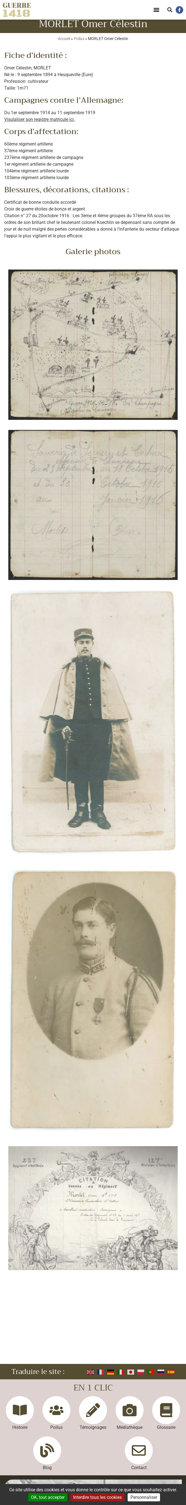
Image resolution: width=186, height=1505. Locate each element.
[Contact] (139, 1455)
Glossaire (166, 1432)
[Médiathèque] (130, 1415)
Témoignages (93, 1432)
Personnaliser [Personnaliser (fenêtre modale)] (143, 1497)
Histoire (19, 1432)
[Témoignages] (93, 1415)
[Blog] (47, 1455)
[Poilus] (56, 1415)
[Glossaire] (166, 1415)
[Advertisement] (93, 1327)
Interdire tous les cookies (97, 1497)
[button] (156, 10)
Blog (47, 1472)
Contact (139, 1472)
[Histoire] (20, 1415)
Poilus (79, 43)
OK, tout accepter (48, 1497)
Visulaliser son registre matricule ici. (39, 124)
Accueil (64, 43)
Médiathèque (129, 1432)
